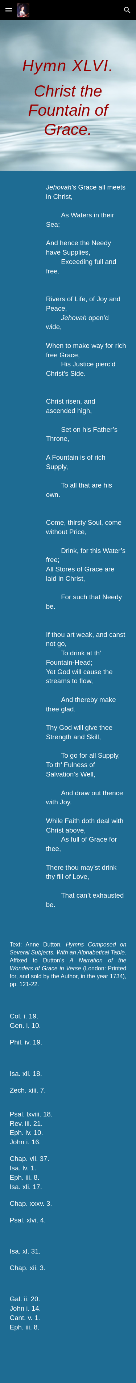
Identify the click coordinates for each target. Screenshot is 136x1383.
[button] (8, 10)
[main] (68, 95)
